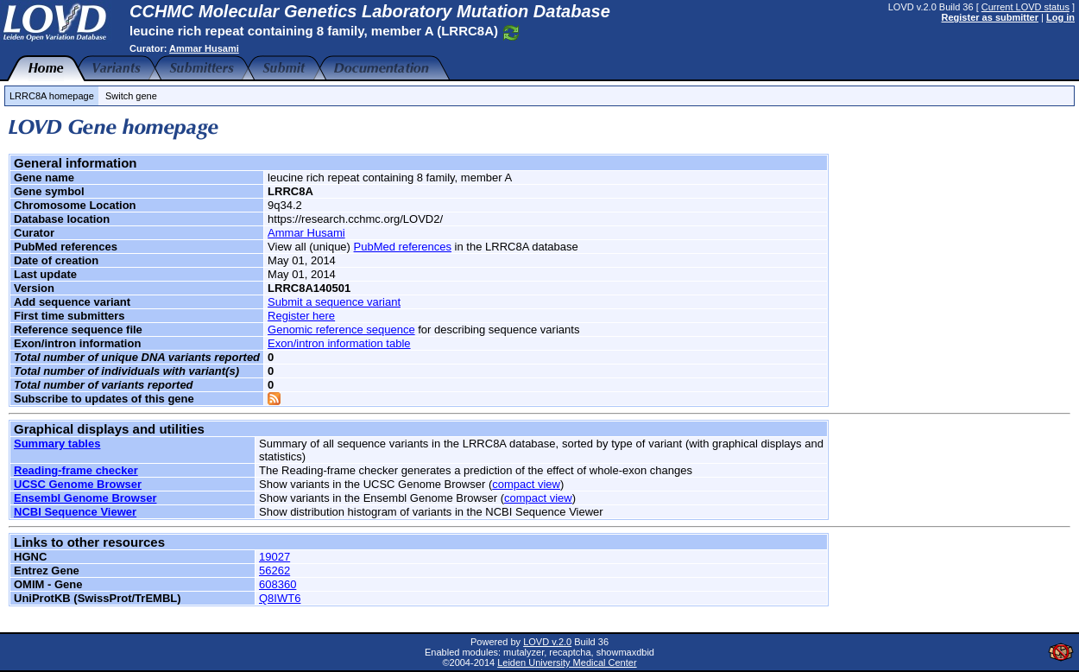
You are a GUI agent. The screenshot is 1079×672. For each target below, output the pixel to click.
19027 (274, 556)
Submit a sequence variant (334, 301)
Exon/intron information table (339, 343)
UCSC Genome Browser (78, 484)
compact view (526, 484)
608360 (277, 584)
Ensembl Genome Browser (85, 497)
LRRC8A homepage (51, 96)
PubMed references (402, 246)
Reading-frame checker (76, 470)
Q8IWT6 (279, 598)
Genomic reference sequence (341, 329)
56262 (274, 570)
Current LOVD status (1025, 7)
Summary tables (57, 443)
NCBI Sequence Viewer (75, 511)
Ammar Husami (204, 48)
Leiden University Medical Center (566, 662)
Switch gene (131, 96)
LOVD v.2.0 (547, 642)
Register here (301, 315)
